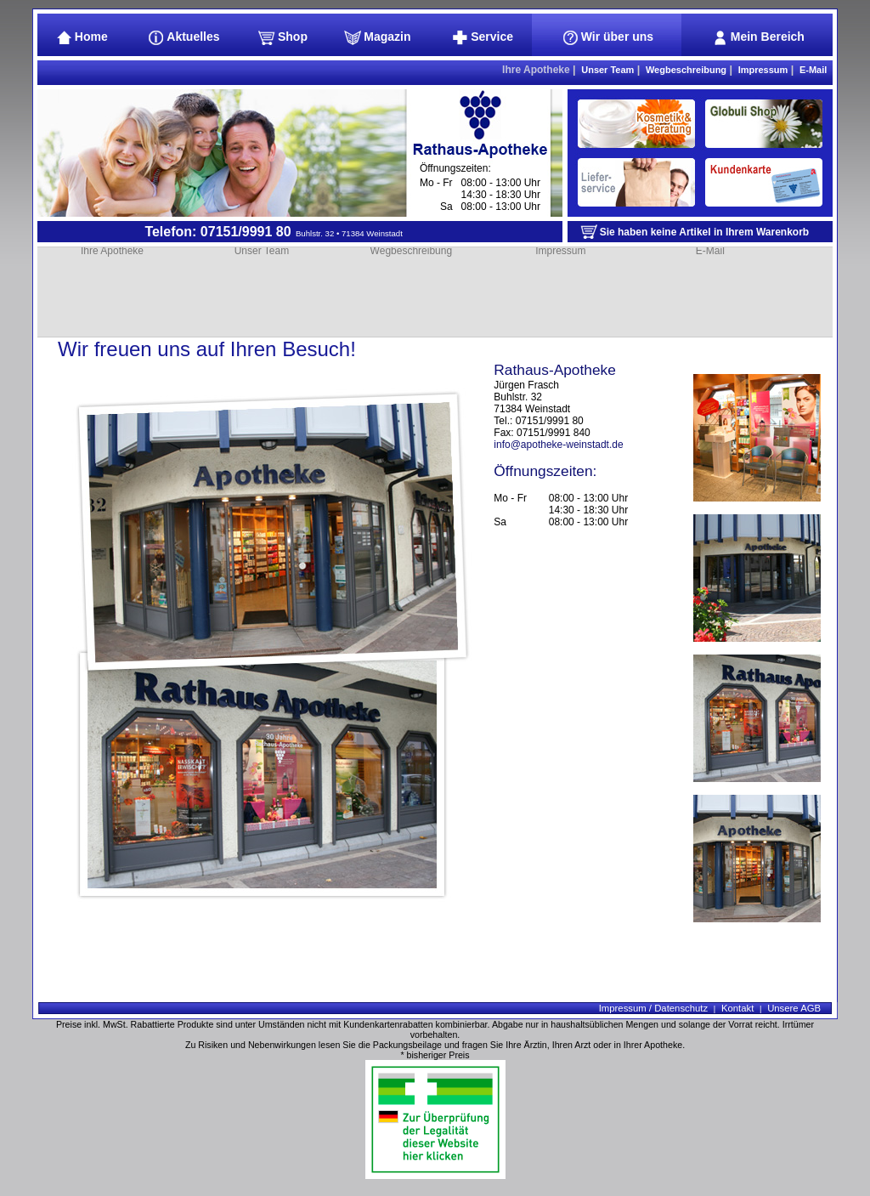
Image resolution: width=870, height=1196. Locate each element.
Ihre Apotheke (536, 70)
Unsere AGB (794, 1008)
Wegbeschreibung (686, 70)
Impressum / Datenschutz (653, 1008)
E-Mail (813, 70)
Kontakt (737, 1008)
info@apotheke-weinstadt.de (558, 445)
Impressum (763, 70)
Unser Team (607, 70)
